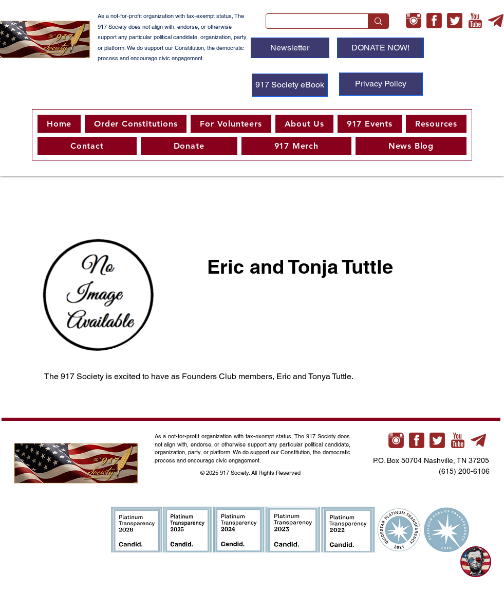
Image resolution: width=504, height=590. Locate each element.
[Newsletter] (290, 48)
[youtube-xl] (475, 20)
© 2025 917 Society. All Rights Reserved (251, 472)
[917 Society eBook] (290, 85)
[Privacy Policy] (381, 84)
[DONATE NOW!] (380, 48)
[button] (231, 124)
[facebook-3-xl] (434, 20)
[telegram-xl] (495, 20)
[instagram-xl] (413, 20)
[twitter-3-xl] (454, 20)
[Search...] (309, 23)
